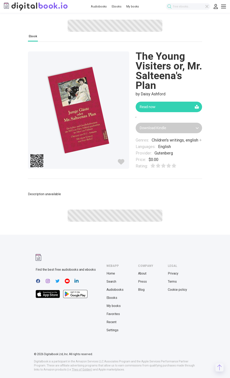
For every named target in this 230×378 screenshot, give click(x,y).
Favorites (113, 314)
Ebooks (116, 6)
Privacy (173, 273)
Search (111, 281)
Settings (112, 330)
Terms (172, 281)
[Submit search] (169, 6)
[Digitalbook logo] (35, 6)
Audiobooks (99, 6)
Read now (169, 107)
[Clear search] (207, 6)
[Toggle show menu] (223, 6)
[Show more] (200, 140)
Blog (141, 290)
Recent (111, 322)
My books (132, 6)
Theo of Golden (81, 369)
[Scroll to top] (219, 367)
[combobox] (188, 6)
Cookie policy (177, 290)
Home (110, 273)
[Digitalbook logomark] (38, 257)
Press (142, 281)
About (142, 273)
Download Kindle (169, 128)
